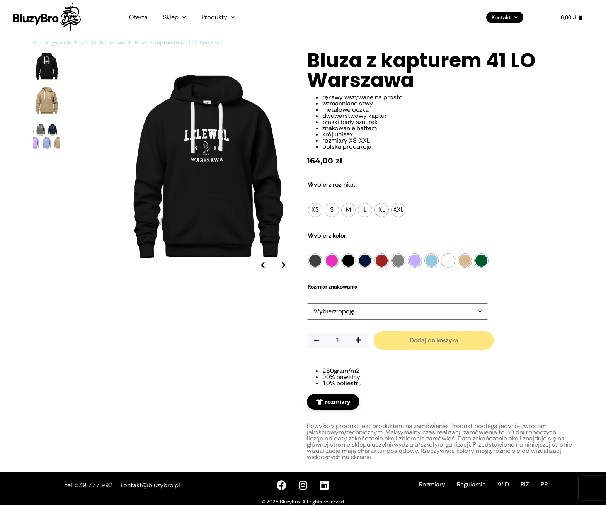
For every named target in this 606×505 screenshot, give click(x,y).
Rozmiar (332, 185)
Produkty (218, 17)
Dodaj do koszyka (434, 340)
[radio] (315, 210)
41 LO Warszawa (102, 42)
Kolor (328, 236)
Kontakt (505, 17)
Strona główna (51, 42)
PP (544, 484)
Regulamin (471, 484)
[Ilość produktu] (337, 340)
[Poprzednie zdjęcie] (262, 317)
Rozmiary (432, 484)
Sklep (174, 17)
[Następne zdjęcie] (283, 317)
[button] (174, 17)
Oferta (138, 17)
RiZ (525, 484)
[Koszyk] (572, 17)
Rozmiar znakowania (332, 286)
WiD (503, 484)
